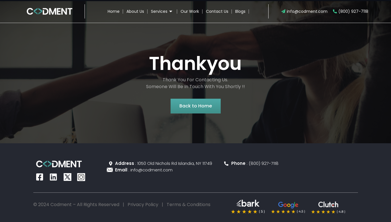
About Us (135, 11)
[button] (196, 106)
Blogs (240, 11)
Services (162, 11)
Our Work (190, 11)
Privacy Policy (143, 204)
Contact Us (217, 11)
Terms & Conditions (188, 204)
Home (114, 11)
